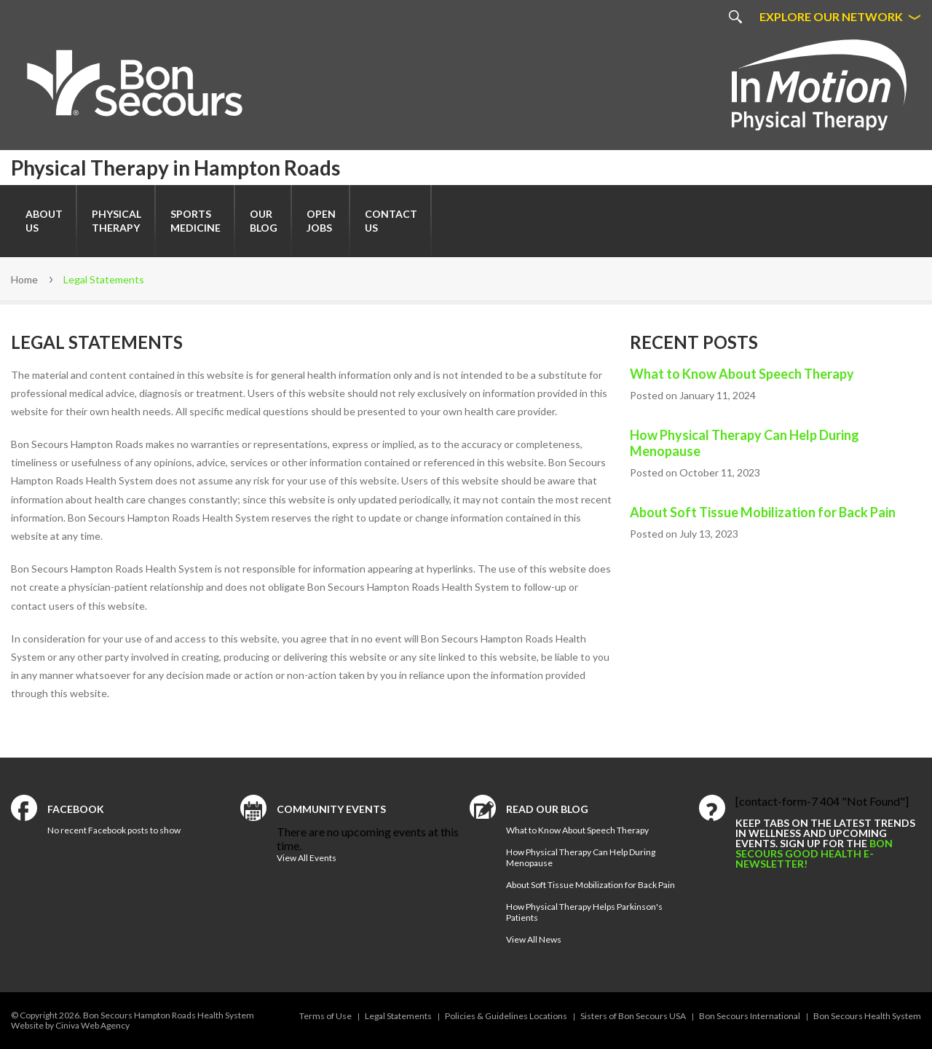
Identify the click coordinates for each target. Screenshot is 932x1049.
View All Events (306, 857)
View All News (533, 939)
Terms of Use (325, 1015)
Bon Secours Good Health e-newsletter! (814, 853)
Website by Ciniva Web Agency (70, 1025)
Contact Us (391, 221)
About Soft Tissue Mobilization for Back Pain (763, 512)
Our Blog (263, 221)
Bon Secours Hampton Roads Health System (168, 1015)
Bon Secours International (749, 1015)
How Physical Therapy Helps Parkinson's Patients (584, 912)
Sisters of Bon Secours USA (633, 1015)
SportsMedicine (195, 221)
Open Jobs (321, 221)
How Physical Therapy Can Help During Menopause (744, 443)
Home (24, 279)
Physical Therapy (116, 221)
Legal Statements (398, 1015)
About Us (44, 221)
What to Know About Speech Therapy (742, 374)
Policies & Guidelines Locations (506, 1015)
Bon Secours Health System (867, 1015)
